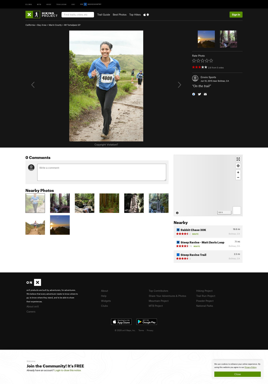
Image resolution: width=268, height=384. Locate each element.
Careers (30, 311)
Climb (28, 4)
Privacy (150, 330)
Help (103, 295)
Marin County (55, 25)
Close (237, 374)
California (30, 25)
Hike (48, 4)
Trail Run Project (205, 295)
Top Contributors (158, 290)
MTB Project (156, 305)
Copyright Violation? (106, 144)
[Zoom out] (238, 177)
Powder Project (204, 300)
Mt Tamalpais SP (72, 25)
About (104, 290)
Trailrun (61, 4)
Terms (141, 330)
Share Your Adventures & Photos (167, 295)
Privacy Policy (250, 367)
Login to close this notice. (68, 370)
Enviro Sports (208, 77)
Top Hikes (135, 14)
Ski (73, 4)
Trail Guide (103, 14)
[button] (193, 94)
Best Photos (119, 14)
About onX (32, 306)
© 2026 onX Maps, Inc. (125, 330)
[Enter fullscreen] (238, 159)
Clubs (104, 305)
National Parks (204, 305)
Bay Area (41, 25)
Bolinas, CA (223, 80)
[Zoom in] (238, 172)
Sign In (236, 14)
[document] (237, 370)
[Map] (208, 185)
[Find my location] (238, 165)
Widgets (106, 300)
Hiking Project (204, 290)
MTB (39, 4)
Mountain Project (159, 300)
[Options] (237, 210)
